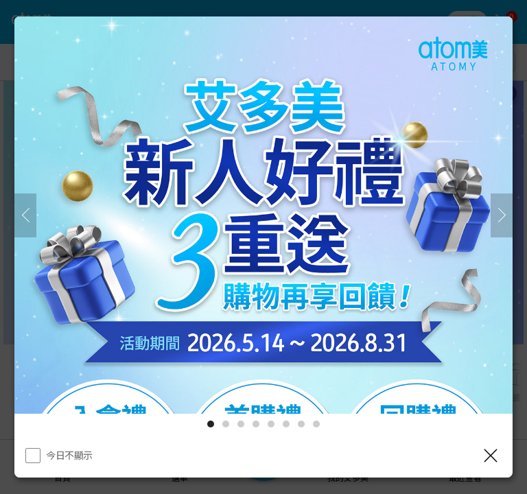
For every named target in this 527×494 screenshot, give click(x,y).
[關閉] (491, 456)
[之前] (25, 215)
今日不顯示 (69, 455)
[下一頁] (502, 215)
